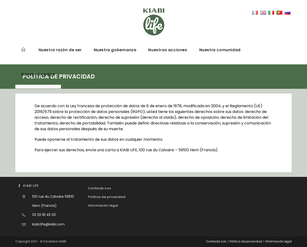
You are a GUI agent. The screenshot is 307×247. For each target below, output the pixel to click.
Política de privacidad (106, 197)
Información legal (103, 205)
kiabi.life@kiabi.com (48, 224)
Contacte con (99, 188)
